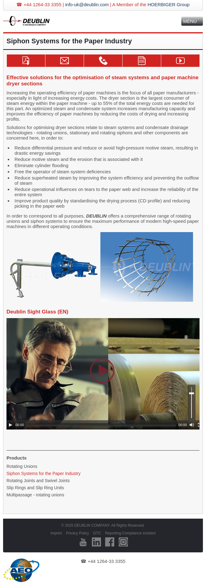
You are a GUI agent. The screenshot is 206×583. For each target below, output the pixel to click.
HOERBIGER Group (169, 4)
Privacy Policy (77, 533)
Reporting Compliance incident (130, 533)
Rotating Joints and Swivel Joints (38, 480)
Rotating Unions (21, 466)
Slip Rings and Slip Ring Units (35, 487)
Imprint (56, 533)
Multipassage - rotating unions (35, 494)
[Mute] (191, 424)
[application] (105, 374)
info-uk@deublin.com (87, 4)
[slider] (101, 424)
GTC (97, 533)
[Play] (10, 424)
